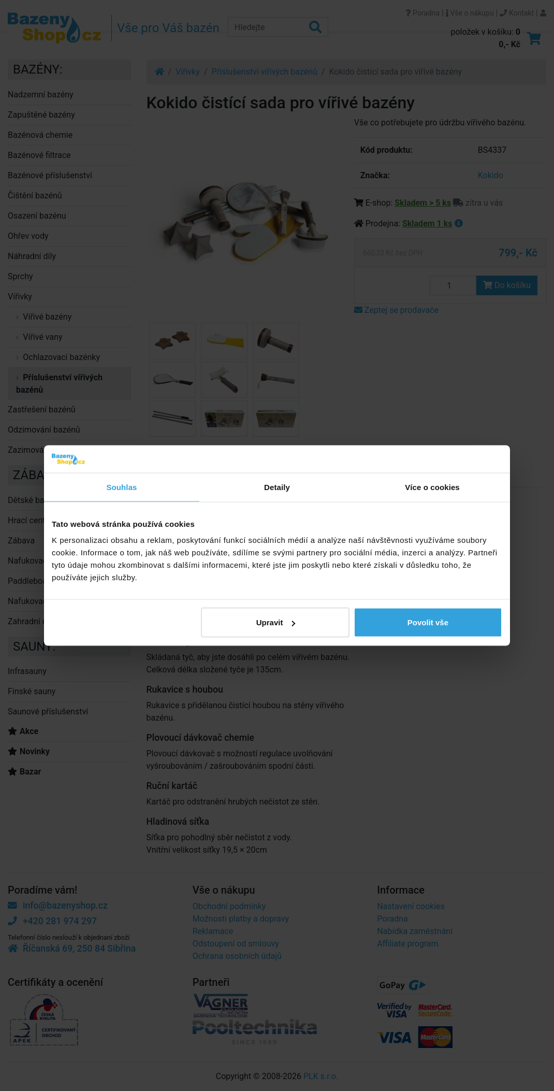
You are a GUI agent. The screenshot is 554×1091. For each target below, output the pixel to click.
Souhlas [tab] (121, 486)
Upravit (276, 622)
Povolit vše (427, 622)
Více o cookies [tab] (432, 486)
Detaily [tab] (277, 486)
